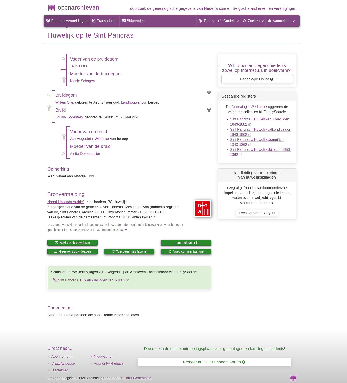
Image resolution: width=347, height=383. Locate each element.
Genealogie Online (257, 79)
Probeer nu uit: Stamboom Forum (214, 362)
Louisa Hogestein (69, 117)
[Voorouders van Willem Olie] (209, 92)
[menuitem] (67, 20)
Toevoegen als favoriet (129, 251)
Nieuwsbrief (103, 356)
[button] (206, 20)
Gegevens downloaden (72, 251)
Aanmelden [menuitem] (281, 20)
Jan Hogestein (81, 139)
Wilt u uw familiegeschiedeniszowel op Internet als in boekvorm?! (257, 68)
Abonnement (61, 356)
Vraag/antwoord (63, 363)
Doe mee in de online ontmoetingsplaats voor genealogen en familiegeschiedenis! (214, 348)
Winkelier (102, 139)
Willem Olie (64, 102)
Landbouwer (131, 102)
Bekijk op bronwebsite (72, 242)
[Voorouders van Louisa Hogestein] (209, 110)
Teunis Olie (79, 66)
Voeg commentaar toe (186, 251)
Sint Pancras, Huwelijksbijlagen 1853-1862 (91, 280)
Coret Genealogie (137, 378)
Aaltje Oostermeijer (85, 153)
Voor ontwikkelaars (109, 363)
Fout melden (186, 242)
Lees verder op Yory (255, 213)
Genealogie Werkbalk (248, 107)
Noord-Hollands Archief (65, 202)
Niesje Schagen (82, 81)
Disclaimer (59, 370)
